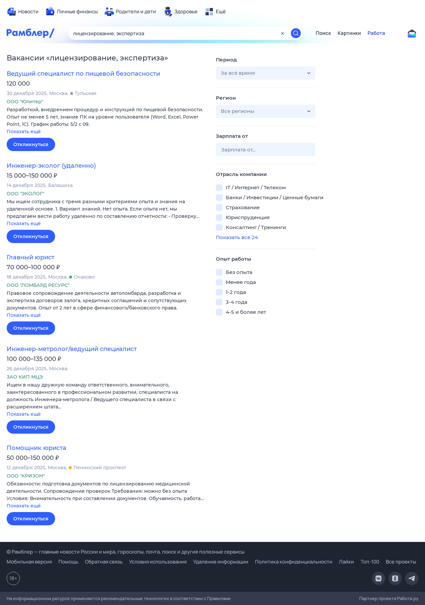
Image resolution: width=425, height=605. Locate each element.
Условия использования (158, 561)
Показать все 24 (237, 237)
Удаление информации (220, 561)
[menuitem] (23, 12)
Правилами (219, 598)
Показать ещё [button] (24, 131)
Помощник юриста (36, 448)
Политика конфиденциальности (293, 561)
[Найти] (295, 33)
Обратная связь (104, 561)
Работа (376, 33)
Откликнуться (30, 144)
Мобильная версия (29, 561)
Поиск (323, 33)
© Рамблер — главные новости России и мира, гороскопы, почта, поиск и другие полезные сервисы (125, 551)
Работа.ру (407, 598)
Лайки (346, 561)
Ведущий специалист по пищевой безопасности (83, 73)
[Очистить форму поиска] (282, 33)
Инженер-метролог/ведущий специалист (72, 349)
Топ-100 (370, 561)
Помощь (68, 561)
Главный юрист (30, 257)
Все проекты (401, 561)
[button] (106, 121)
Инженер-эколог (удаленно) (51, 165)
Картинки (349, 33)
